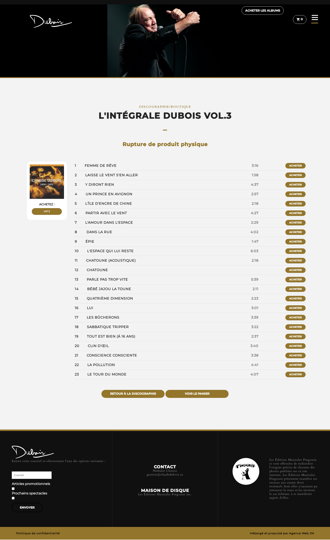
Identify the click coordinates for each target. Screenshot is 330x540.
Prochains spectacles (29, 493)
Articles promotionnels (31, 484)
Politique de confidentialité (38, 533)
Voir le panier (197, 394)
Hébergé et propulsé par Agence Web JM (282, 533)
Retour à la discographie (133, 394)
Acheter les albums (267, 20)
